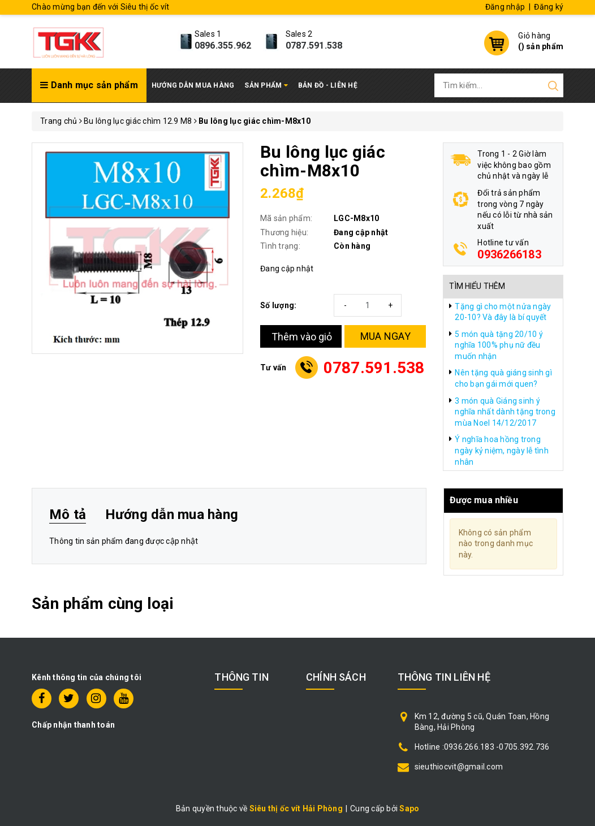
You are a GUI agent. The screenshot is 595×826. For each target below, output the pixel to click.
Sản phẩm (266, 85)
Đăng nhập (505, 6)
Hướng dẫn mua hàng (193, 85)
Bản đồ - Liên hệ (327, 85)
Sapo (409, 808)
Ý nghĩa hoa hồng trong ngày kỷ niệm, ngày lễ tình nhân (502, 450)
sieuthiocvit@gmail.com (459, 766)
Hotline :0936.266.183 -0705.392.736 (482, 746)
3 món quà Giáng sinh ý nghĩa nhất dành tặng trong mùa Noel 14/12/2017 (505, 411)
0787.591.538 (314, 45)
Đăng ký (548, 6)
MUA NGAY (385, 336)
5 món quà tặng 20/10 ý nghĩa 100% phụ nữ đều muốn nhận (499, 345)
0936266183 (509, 254)
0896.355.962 (223, 45)
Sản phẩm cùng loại (103, 603)
